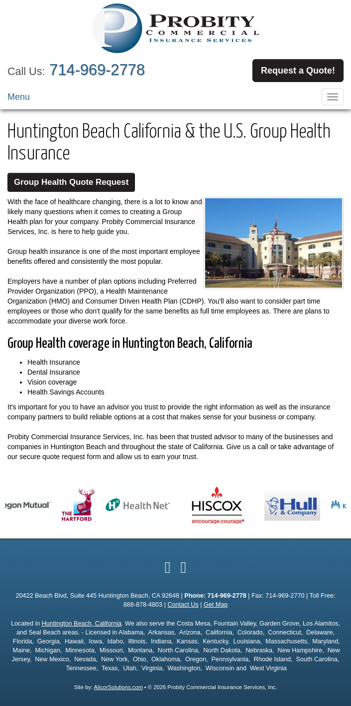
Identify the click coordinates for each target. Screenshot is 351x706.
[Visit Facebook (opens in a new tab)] (168, 567)
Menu (18, 97)
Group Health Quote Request (71, 182)
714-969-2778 (97, 69)
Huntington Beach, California (81, 623)
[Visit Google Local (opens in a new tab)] (184, 567)
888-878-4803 (142, 604)
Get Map (216, 604)
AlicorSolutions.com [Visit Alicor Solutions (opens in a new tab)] (118, 687)
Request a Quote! (298, 71)
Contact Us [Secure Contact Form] (182, 604)
